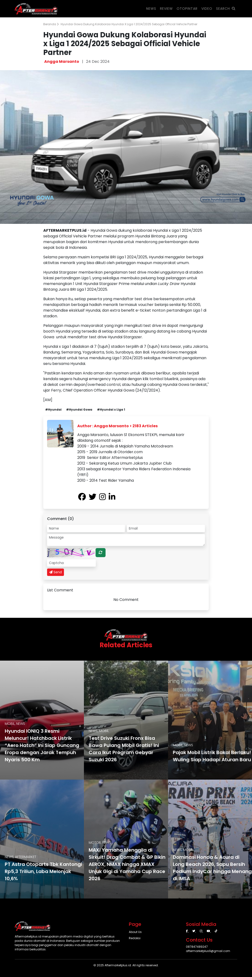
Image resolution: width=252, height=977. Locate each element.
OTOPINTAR (187, 8)
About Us (135, 932)
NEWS (151, 8)
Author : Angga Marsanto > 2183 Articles (117, 426)
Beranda (51, 24)
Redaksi (135, 938)
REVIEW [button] (166, 8)
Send (55, 572)
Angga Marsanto (61, 61)
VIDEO (206, 8)
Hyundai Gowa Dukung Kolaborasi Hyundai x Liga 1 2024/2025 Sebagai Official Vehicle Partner (129, 24)
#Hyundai (53, 409)
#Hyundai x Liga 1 (111, 409)
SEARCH (225, 8)
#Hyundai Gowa (79, 409)
